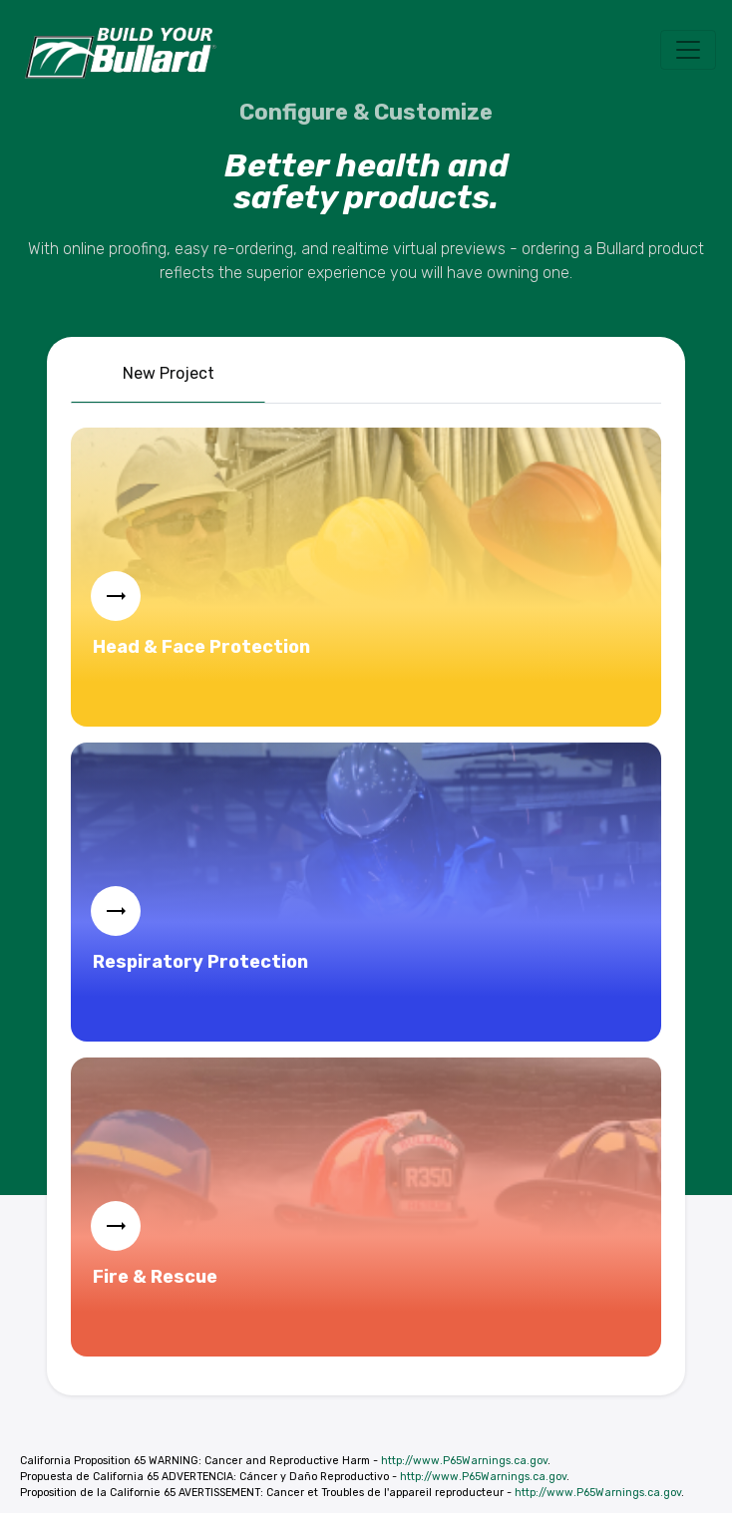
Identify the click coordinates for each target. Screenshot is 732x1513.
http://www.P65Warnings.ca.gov (464, 1460)
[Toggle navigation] (688, 50)
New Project (168, 373)
